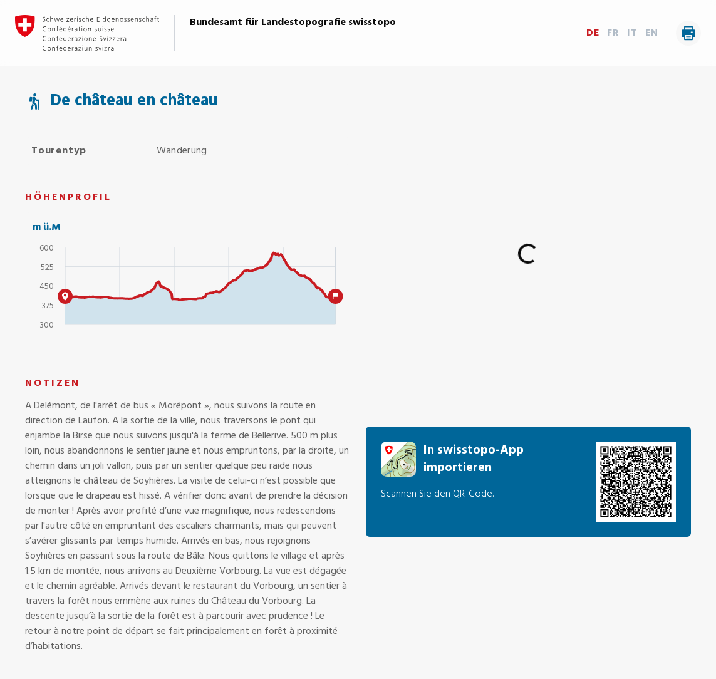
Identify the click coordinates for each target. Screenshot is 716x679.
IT (632, 33)
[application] (188, 291)
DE (592, 33)
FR (613, 33)
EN (651, 33)
